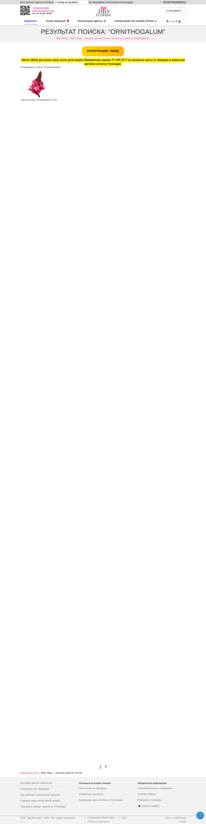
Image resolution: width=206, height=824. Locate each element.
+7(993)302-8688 (40, 8)
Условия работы (147, 794)
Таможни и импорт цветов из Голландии (43, 807)
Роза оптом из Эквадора (93, 788)
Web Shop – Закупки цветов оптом (90, 38)
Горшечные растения (91, 794)
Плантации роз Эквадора (34, 789)
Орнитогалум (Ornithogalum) (39, 100)
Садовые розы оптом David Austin (40, 801)
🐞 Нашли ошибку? (149, 806)
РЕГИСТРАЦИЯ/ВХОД (173, 2)
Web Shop (62, 38)
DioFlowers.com (29, 773)
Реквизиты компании (149, 800)
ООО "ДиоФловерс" (31, 818)
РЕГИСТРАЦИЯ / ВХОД (102, 51)
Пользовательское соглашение (155, 788)
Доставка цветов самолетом (36, 783)
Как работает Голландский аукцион (40, 795)
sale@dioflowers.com (43, 11)
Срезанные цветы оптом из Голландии (101, 800)
